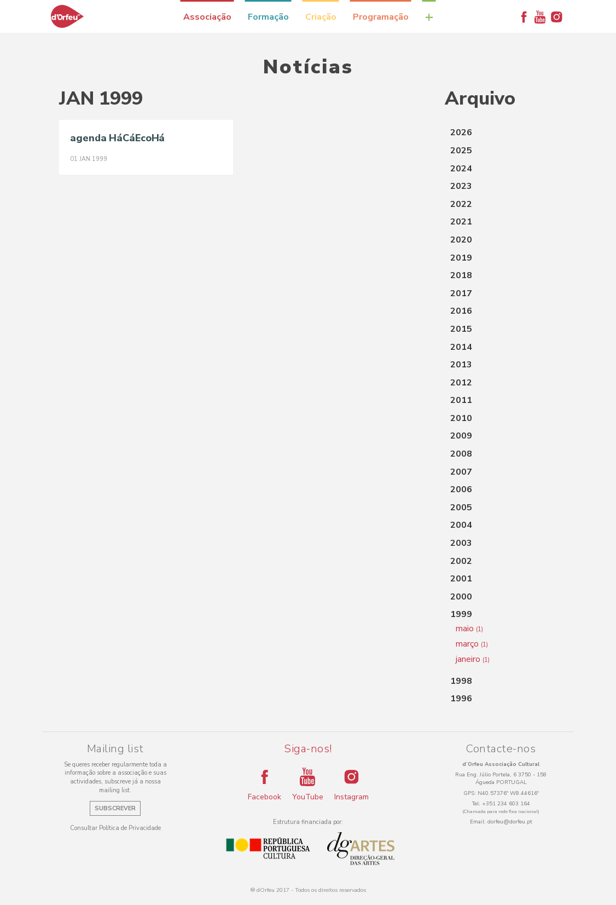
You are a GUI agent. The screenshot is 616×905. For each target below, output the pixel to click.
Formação (268, 17)
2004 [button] (461, 525)
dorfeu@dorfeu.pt (509, 822)
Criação (320, 17)
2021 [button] (461, 222)
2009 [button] (461, 436)
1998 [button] (461, 681)
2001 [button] (461, 579)
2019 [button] (461, 258)
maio (469, 628)
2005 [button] (461, 508)
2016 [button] (461, 311)
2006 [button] (461, 489)
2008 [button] (461, 454)
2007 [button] (461, 472)
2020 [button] (461, 240)
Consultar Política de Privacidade (115, 828)
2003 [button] (461, 543)
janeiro (473, 659)
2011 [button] (461, 400)
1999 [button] (461, 614)
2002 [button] (461, 561)
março (472, 644)
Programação (381, 17)
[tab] (500, 133)
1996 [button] (461, 699)
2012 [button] (461, 383)
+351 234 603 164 (506, 804)
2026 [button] (461, 132)
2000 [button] (461, 597)
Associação (207, 17)
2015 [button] (461, 329)
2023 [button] (461, 186)
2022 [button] (461, 204)
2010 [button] (461, 418)
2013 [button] (461, 365)
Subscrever (115, 808)
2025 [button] (461, 151)
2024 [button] (461, 169)
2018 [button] (461, 275)
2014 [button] (461, 347)
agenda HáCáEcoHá (117, 138)
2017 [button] (461, 293)
